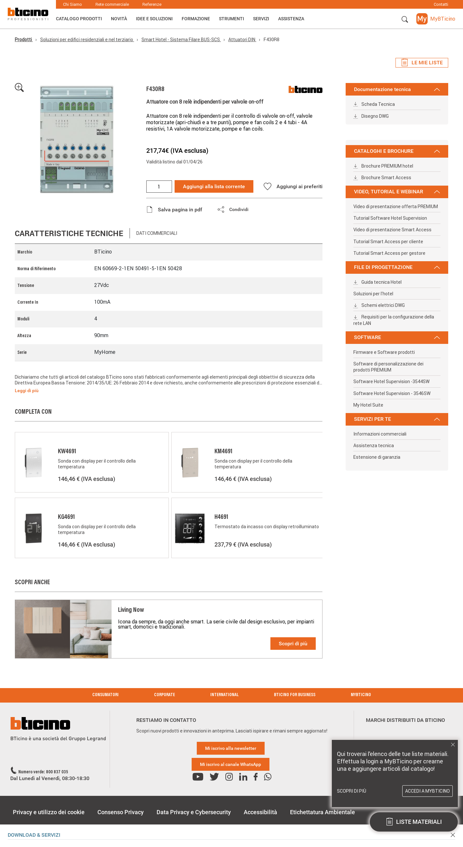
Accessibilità (260, 812)
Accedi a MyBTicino (427, 791)
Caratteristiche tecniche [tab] (69, 233)
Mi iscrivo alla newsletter (230, 748)
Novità (119, 18)
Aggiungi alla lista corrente (214, 186)
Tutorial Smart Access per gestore (389, 253)
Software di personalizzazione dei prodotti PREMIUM (388, 367)
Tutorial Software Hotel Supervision (390, 218)
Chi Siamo (72, 4)
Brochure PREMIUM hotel (383, 166)
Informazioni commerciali (379, 434)
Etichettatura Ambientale (322, 812)
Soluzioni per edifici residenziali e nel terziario (87, 39)
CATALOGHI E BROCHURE (397, 151)
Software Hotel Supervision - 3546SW (392, 393)
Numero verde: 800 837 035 (43, 772)
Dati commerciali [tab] (156, 233)
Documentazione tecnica (397, 89)
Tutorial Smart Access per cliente (388, 241)
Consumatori (105, 695)
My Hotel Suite (368, 405)
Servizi (261, 18)
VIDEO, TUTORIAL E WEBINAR (397, 192)
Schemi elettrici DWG (379, 305)
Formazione (196, 18)
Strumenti (231, 18)
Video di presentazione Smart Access (392, 230)
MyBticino (361, 695)
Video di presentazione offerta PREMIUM (395, 206)
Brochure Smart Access (382, 177)
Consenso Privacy (120, 812)
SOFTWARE (397, 337)
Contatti (441, 4)
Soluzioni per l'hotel (373, 294)
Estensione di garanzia (376, 457)
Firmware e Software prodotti (384, 352)
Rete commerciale (112, 4)
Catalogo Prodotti (79, 18)
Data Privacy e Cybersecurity (194, 812)
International (224, 695)
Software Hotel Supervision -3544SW (391, 381)
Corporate (164, 695)
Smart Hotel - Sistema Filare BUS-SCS (181, 39)
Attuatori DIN (242, 39)
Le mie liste (422, 63)
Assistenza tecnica (373, 445)
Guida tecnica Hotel (377, 282)
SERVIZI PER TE (397, 419)
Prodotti (24, 39)
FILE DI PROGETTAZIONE (397, 267)
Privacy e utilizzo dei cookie (49, 812)
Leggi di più (27, 390)
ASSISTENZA (291, 18)
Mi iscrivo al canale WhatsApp (230, 764)
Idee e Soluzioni (154, 18)
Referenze (151, 4)
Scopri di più (293, 643)
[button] (405, 19)
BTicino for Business (294, 695)
